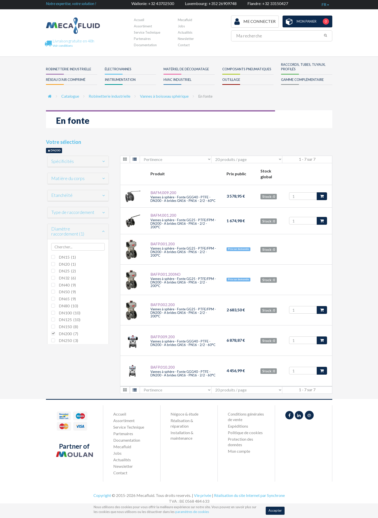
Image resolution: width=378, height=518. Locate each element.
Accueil (139, 20)
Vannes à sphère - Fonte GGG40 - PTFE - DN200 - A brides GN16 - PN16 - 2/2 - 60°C (182, 199)
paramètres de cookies (192, 512)
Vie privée (202, 495)
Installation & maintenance (182, 435)
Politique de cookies (245, 432)
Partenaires (142, 39)
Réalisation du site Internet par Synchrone (249, 495)
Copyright (102, 495)
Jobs (181, 26)
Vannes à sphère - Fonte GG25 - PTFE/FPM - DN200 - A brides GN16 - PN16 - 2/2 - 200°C (183, 223)
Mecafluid (185, 20)
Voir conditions (62, 45)
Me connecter (255, 22)
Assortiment (143, 26)
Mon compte (239, 451)
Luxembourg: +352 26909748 (211, 3)
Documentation (145, 45)
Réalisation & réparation (182, 423)
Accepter (275, 510)
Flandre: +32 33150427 (267, 3)
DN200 (54, 150)
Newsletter (186, 39)
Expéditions (238, 426)
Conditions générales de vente (246, 417)
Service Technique (147, 32)
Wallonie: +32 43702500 (152, 3)
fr (325, 4)
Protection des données (240, 442)
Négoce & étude (184, 414)
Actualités (185, 32)
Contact (184, 45)
